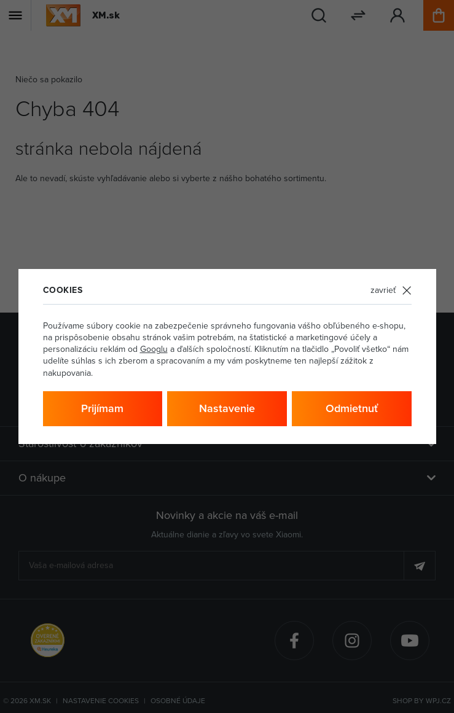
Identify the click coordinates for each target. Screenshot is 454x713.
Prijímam (102, 408)
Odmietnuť (352, 408)
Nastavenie (227, 408)
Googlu (154, 349)
